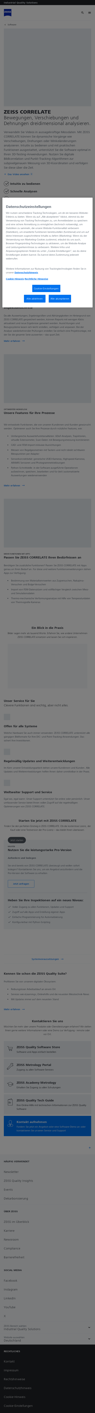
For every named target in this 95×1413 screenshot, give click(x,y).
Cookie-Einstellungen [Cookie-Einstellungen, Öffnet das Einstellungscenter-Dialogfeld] (46, 288)
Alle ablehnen (35, 298)
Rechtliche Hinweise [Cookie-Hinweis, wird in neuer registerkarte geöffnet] (36, 279)
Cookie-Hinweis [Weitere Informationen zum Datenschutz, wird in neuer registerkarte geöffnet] (15, 279)
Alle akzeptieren (59, 298)
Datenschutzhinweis (26, 272)
